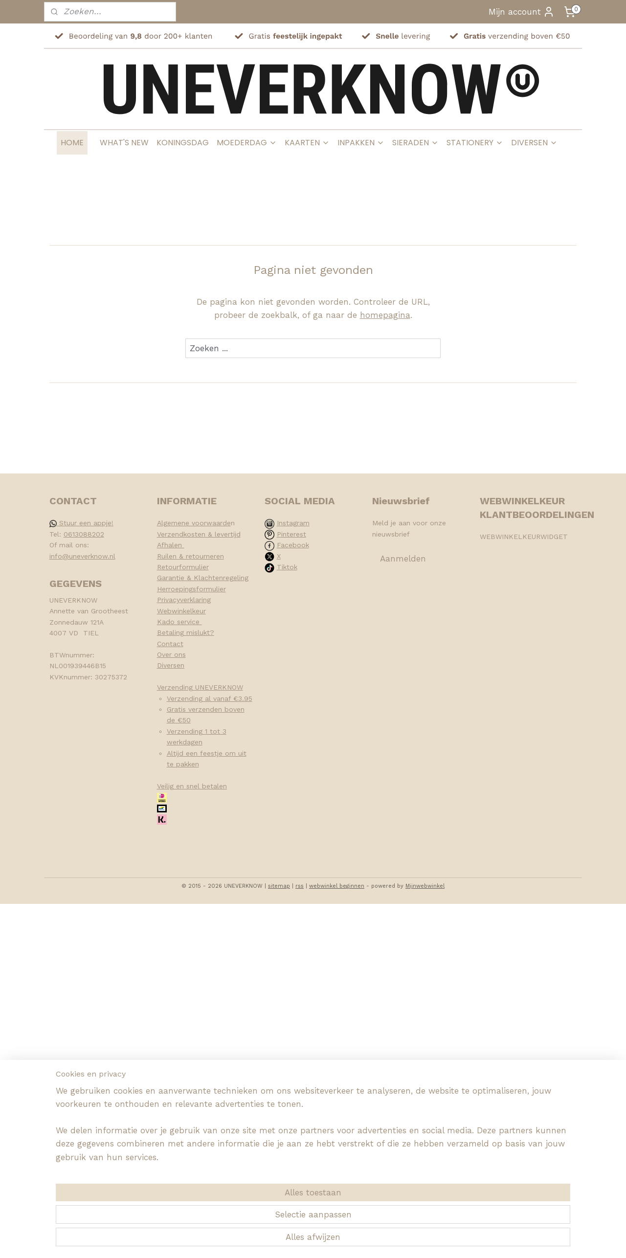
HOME (72, 142)
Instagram (293, 523)
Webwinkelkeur (181, 611)
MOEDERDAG (247, 142)
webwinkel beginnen (336, 886)
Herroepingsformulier (191, 589)
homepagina (385, 315)
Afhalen (170, 545)
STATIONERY (475, 142)
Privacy (168, 600)
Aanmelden (403, 558)
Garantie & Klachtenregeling (202, 578)
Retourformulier (183, 567)
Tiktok (287, 567)
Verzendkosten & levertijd (199, 534)
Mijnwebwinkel (425, 886)
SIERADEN (415, 142)
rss (299, 886)
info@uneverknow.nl (82, 556)
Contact (170, 644)
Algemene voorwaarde (194, 523)
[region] (248, 1212)
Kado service (179, 622)
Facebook (293, 545)
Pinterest (291, 534)
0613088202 (84, 534)
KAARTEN (307, 142)
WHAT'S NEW (124, 142)
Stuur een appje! (81, 523)
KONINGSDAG (182, 142)
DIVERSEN (534, 142)
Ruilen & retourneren (190, 556)
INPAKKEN (360, 142)
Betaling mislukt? (185, 632)
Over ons (171, 654)
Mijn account (522, 12)
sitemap (279, 886)
